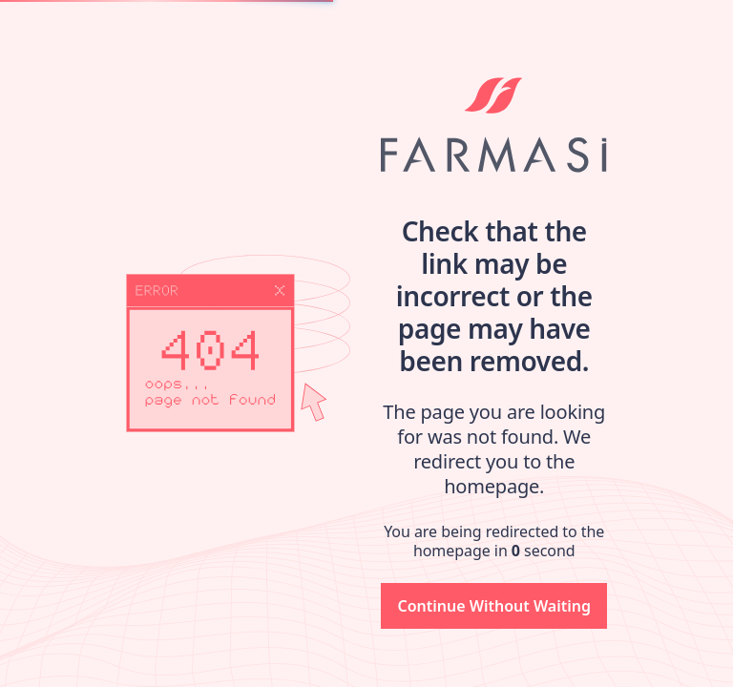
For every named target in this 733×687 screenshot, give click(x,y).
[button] (494, 606)
